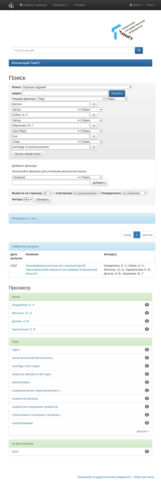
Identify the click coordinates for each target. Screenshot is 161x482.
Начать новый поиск (28, 153)
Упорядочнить (111, 193)
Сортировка (64, 193)
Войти (137, 5)
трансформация (22, 423)
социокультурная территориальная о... (37, 390)
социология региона (25, 398)
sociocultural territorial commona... (33, 358)
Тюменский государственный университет (104, 477)
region (16, 349)
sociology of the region (26, 366)
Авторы (17, 199)
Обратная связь (144, 477)
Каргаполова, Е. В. (24, 329)
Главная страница (33, 5)
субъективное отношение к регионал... (37, 414)
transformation (21, 382)
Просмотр (60, 5)
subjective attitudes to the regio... (32, 374)
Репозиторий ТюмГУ (26, 63)
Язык (151, 5)
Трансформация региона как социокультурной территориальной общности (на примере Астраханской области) (61, 269)
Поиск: (16, 87)
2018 (15, 451)
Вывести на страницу (27, 193)
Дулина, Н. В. (20, 321)
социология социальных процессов (35, 406)
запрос (17, 93)
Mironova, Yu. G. (22, 313)
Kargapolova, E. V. (23, 305)
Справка (79, 5)
